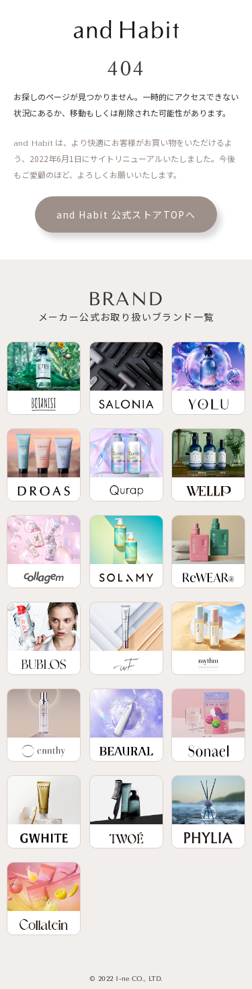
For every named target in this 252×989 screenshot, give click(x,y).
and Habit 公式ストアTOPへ (126, 214)
